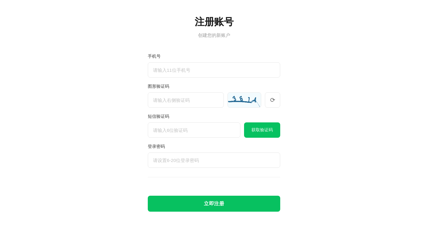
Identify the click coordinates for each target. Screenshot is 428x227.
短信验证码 (158, 116)
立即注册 (214, 203)
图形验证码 (158, 86)
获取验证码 (262, 129)
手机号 (154, 56)
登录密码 (156, 146)
